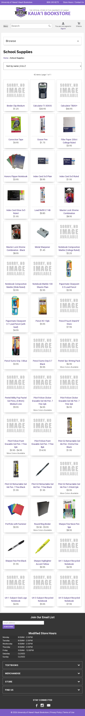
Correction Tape (16, 127)
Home (5, 58)
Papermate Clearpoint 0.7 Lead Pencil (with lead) (16, 312)
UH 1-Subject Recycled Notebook (69, 550)
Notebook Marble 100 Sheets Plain (42, 273)
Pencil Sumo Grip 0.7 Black (42, 350)
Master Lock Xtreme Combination (69, 199)
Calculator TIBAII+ (69, 94)
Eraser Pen (42, 127)
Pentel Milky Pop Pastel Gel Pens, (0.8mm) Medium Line (16, 389)
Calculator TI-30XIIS (42, 94)
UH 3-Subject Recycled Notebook (42, 587)
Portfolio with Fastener (16, 512)
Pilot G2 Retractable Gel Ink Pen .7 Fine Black (16, 473)
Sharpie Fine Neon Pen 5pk (69, 513)
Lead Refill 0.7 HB (42, 198)
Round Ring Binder (42, 512)
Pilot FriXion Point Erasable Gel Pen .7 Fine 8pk (43, 432)
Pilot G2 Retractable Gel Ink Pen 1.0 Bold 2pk (69, 473)
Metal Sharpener (42, 235)
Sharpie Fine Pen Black (16, 549)
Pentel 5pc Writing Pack (69, 349)
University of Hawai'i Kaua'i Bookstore (16, 2)
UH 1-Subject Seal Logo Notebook (16, 587)
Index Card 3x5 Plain (42, 164)
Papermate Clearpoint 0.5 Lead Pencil (69, 273)
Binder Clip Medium (16, 94)
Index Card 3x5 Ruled (69, 164)
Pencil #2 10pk (42, 309)
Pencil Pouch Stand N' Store (69, 310)
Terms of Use (68, 712)
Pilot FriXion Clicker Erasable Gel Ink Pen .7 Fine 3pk (69, 389)
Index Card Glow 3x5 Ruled (16, 199)
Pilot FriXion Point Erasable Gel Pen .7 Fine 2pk (16, 432)
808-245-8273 (53, 2)
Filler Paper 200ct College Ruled (69, 129)
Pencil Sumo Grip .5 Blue (15, 349)
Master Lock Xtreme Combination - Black (16, 236)
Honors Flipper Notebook (15, 164)
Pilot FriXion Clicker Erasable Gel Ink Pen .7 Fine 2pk (42, 389)
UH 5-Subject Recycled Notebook (69, 587)
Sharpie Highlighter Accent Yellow (42, 550)
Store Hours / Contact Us (73, 2)
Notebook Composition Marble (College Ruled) (69, 236)
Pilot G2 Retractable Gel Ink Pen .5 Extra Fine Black (69, 432)
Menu (6, 26)
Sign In (63, 29)
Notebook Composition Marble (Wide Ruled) (16, 273)
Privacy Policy (56, 712)
